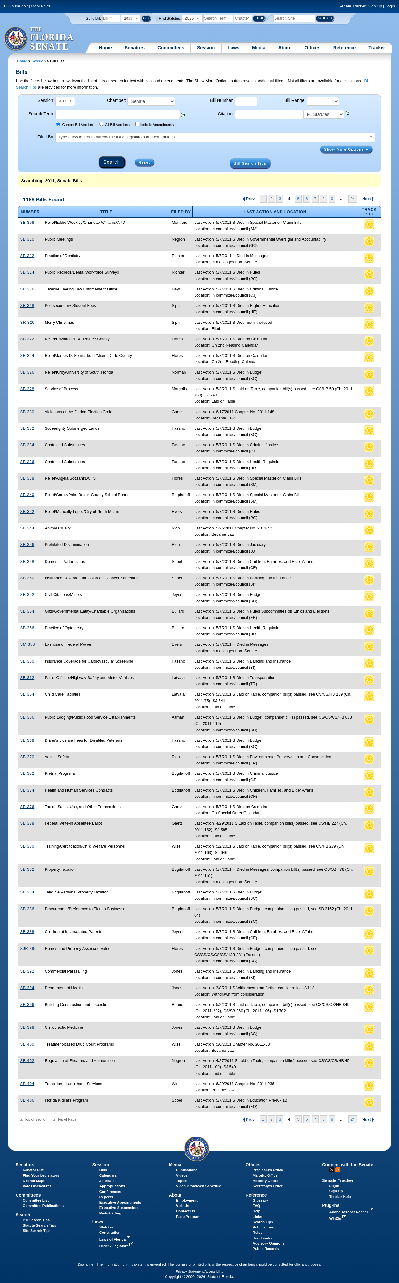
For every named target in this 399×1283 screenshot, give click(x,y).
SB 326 (27, 372)
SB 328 (27, 388)
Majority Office (265, 1175)
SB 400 (27, 1044)
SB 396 (27, 1004)
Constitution (110, 1232)
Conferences (110, 1192)
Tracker (376, 47)
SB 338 (27, 478)
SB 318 (27, 305)
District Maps (34, 1181)
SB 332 (27, 428)
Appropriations (112, 1186)
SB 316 (27, 289)
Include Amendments (154, 124)
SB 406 (27, 1100)
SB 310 (27, 239)
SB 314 (27, 272)
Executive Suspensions (119, 1207)
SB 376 (27, 806)
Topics (181, 1181)
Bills (103, 1170)
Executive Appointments (120, 1202)
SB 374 (27, 790)
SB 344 (27, 528)
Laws (234, 47)
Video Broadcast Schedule (198, 1186)
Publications (186, 1170)
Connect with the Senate (347, 1164)
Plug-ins (330, 1205)
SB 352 (27, 594)
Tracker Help (340, 1197)
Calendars (108, 1175)
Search (23, 1214)
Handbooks (262, 1238)
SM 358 (27, 644)
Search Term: (41, 113)
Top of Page (66, 1119)
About (285, 47)
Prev (249, 198)
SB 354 (27, 611)
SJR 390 (28, 948)
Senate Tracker (337, 1180)
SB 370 (27, 756)
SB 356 (27, 627)
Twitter (331, 1169)
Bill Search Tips (249, 163)
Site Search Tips (36, 1231)
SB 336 (27, 461)
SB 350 (27, 578)
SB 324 (27, 355)
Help (257, 1211)
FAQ (256, 1206)
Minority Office (265, 1181)
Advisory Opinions (269, 1243)
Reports (106, 1197)
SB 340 (27, 494)
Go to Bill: (93, 18)
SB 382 (27, 869)
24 (352, 198)
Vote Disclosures (37, 1186)
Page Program (188, 1216)
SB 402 (27, 1060)
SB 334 (27, 445)
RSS (337, 1169)
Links (257, 1216)
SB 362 (27, 677)
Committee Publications (43, 1206)
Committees (170, 47)
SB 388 (27, 931)
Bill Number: (222, 100)
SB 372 (27, 773)
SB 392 (27, 971)
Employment (187, 1200)
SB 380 (27, 846)
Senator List (33, 1170)
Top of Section (36, 1119)
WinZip (338, 1218)
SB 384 (27, 892)
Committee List (36, 1200)
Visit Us (182, 1206)
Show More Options (346, 149)
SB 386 (27, 909)
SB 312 (27, 255)
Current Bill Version (74, 124)
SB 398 (27, 1027)
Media (259, 47)
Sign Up (375, 6)
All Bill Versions (114, 124)
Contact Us (185, 1211)
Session (206, 47)
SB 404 (27, 1083)
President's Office (268, 1170)
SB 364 (27, 694)
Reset (144, 162)
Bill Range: (294, 100)
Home (105, 47)
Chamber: (116, 100)
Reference (344, 47)
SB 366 (27, 717)
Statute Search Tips (39, 1225)
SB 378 (27, 823)
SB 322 (27, 339)
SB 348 (27, 561)
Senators (135, 47)
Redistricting (110, 1213)
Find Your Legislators (41, 1175)
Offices (312, 47)
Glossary (260, 1200)
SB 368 (27, 740)
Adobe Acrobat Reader (351, 1212)
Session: (45, 100)
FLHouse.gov (16, 6)
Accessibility (213, 1271)
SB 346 (27, 544)
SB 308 (27, 222)
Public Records (266, 1249)
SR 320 (27, 322)
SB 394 (27, 987)
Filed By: (46, 136)
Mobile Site (40, 6)
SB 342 (27, 511)
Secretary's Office (268, 1186)
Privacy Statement (190, 1271)
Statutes (106, 1227)
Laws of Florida (115, 1239)
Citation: (226, 113)
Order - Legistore (117, 1246)
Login (390, 6)
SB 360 (27, 661)
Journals (106, 1181)
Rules (257, 1232)
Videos (182, 1175)
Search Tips (263, 1222)
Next (368, 198)
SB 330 (27, 411)
